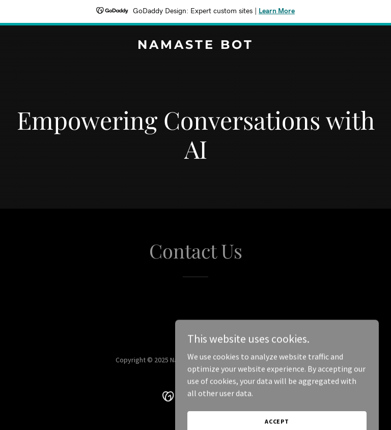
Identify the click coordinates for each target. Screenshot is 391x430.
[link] (195, 46)
